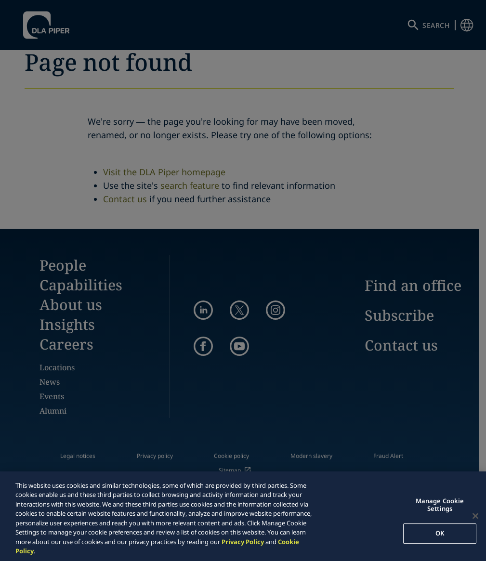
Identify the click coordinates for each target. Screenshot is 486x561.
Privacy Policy (243, 541)
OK (439, 533)
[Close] (475, 515)
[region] (243, 516)
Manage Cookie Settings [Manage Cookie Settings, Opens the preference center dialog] (440, 504)
